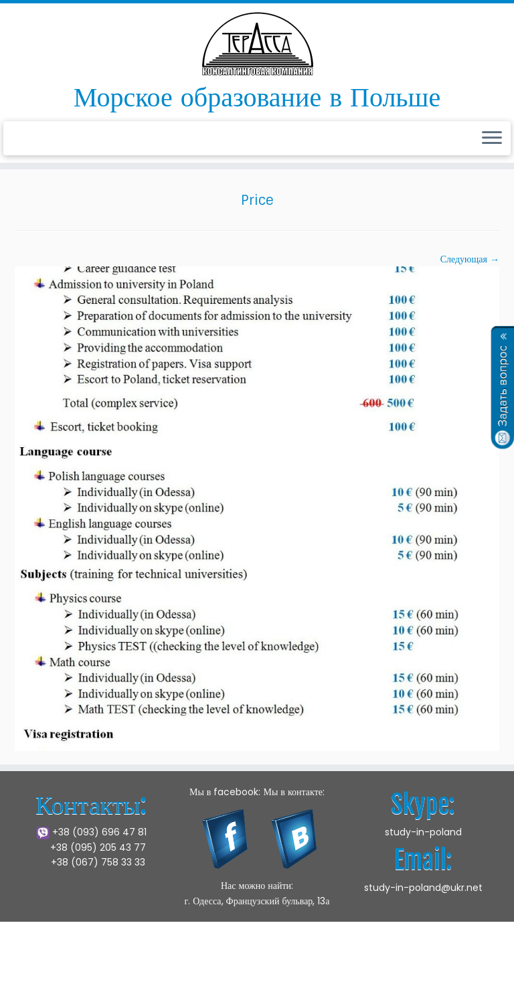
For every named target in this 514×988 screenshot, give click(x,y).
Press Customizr (468, 957)
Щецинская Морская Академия (225, 957)
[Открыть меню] (492, 139)
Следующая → (469, 259)
